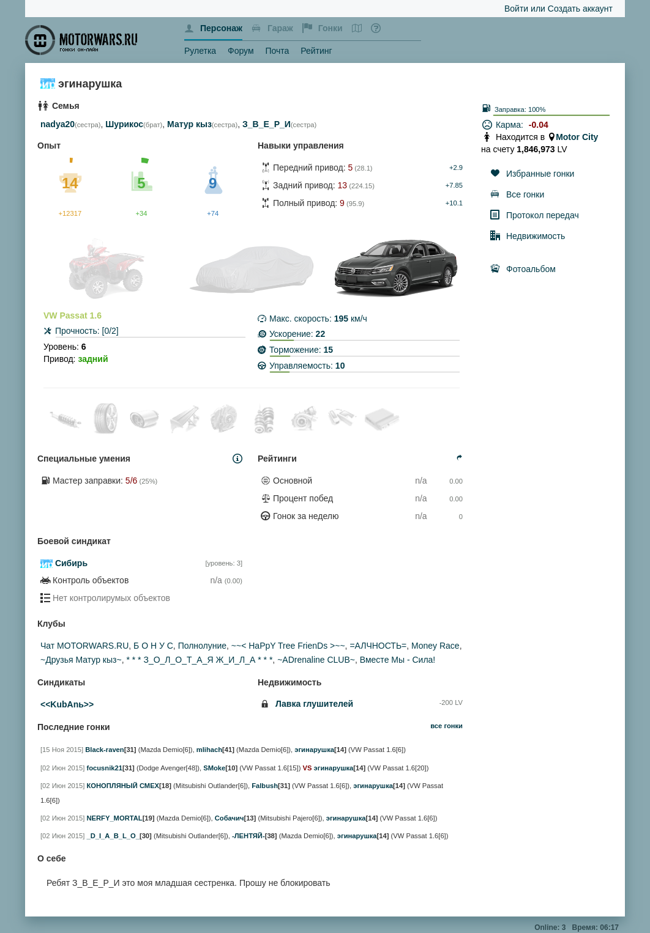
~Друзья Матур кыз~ (81, 660)
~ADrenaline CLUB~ (316, 660)
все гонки (446, 725)
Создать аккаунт (580, 8)
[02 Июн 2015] (62, 768)
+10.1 (454, 203)
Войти (516, 8)
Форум (241, 51)
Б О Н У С (153, 646)
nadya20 (57, 124)
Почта (277, 51)
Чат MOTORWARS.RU (84, 646)
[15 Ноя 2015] (61, 749)
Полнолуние (202, 646)
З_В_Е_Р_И (266, 124)
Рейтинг (316, 51)
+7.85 (454, 185)
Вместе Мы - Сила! (397, 660)
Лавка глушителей (314, 704)
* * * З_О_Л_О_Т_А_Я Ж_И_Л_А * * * (199, 660)
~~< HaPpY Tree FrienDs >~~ (288, 646)
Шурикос (124, 124)
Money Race (435, 646)
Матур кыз (189, 124)
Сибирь (71, 563)
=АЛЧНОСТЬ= (377, 646)
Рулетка (200, 51)
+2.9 (456, 167)
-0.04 (538, 125)
